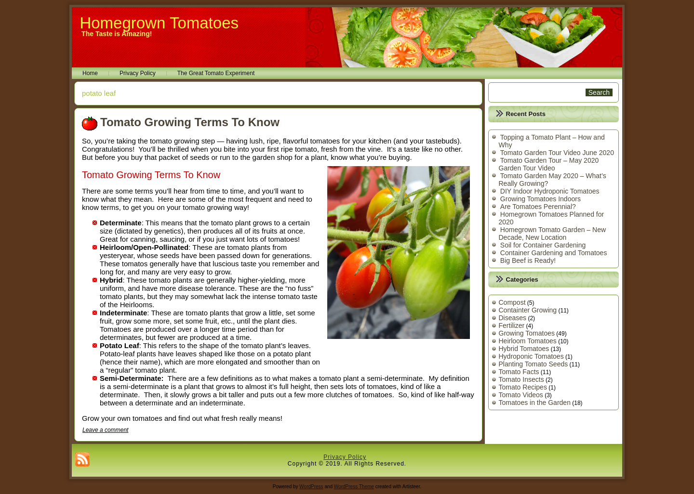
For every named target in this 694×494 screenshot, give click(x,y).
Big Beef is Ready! (528, 260)
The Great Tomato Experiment (216, 73)
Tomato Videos (521, 395)
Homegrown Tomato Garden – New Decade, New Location (552, 233)
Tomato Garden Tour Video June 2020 (557, 152)
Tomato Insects (521, 379)
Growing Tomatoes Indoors (540, 199)
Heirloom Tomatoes (528, 341)
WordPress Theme (354, 486)
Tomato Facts (519, 372)
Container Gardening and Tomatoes (553, 253)
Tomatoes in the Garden (535, 402)
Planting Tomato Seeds (533, 364)
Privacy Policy (138, 73)
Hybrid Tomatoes (524, 348)
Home (90, 73)
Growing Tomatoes (527, 333)
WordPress (311, 486)
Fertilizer (512, 325)
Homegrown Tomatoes (159, 23)
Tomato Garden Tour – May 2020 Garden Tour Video (549, 164)
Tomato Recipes (523, 387)
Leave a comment (105, 430)
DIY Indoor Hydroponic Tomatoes (550, 191)
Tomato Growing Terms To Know (190, 122)
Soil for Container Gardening (543, 245)
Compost (512, 302)
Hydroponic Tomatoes (531, 356)
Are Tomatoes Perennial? (538, 206)
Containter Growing (528, 310)
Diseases (513, 318)
